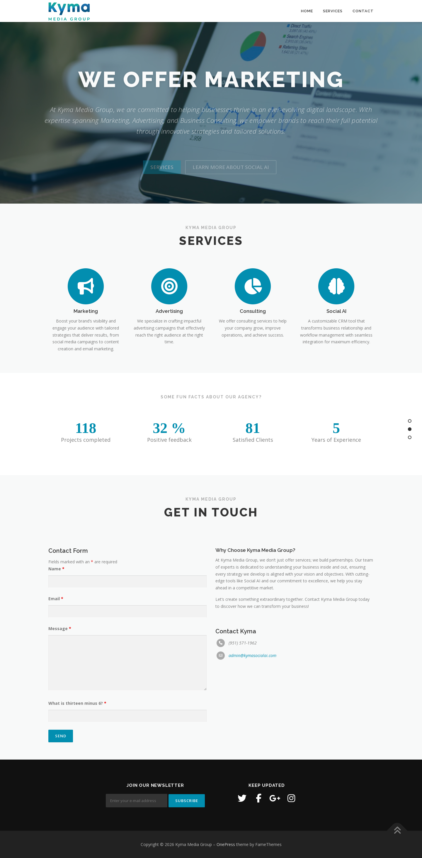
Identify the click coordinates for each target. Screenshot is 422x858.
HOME (307, 11)
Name (56, 700)
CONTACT (363, 11)
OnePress (226, 844)
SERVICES (333, 11)
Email (55, 730)
